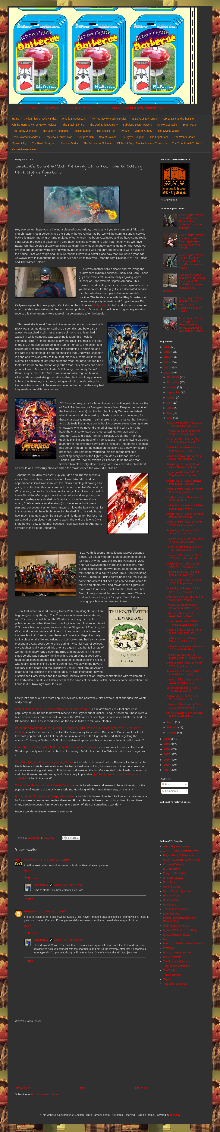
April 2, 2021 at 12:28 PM (55, 860)
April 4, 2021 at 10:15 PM (51, 911)
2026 (167, 347)
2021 (167, 372)
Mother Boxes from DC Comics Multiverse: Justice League (52, 709)
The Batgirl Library (73, 124)
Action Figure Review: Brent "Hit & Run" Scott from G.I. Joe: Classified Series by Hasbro (191, 261)
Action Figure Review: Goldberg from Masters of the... (185, 507)
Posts (167, 784)
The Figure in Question (176, 961)
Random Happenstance (177, 952)
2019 (167, 744)
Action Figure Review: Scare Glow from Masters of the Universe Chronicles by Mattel (191, 221)
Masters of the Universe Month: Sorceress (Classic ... (184, 490)
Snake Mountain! (167, 124)
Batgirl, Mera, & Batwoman (179, 855)
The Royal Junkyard (43, 143)
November (173, 382)
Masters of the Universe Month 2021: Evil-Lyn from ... (184, 457)
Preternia (168, 947)
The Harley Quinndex (24, 130)
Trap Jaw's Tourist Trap (58, 137)
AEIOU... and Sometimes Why (181, 850)
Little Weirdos (171, 913)
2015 (167, 764)
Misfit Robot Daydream (176, 925)
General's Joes (172, 886)
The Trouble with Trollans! (187, 143)
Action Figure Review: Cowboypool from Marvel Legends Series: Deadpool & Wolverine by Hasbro (191, 324)
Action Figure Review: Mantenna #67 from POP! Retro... (185, 648)
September (174, 392)
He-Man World (171, 895)
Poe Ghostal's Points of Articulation (183, 943)
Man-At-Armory (143, 130)
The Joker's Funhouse (55, 130)
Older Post (141, 1088)
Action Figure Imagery (176, 846)
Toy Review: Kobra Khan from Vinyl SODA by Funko (183, 432)
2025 (167, 352)
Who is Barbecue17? (74, 118)
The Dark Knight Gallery (104, 124)
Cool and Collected (174, 864)
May (170, 412)
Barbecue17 (40, 885)
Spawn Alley (19, 143)
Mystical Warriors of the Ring (180, 930)
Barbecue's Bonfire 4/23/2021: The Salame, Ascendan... (184, 474)
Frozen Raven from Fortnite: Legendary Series (45, 796)
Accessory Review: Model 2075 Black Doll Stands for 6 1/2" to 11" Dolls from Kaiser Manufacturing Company (184, 283)
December (173, 377)
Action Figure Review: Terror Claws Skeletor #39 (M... (183, 466)
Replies (32, 878)
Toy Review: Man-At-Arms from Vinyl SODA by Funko (184, 540)
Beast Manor (189, 124)
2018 (167, 749)
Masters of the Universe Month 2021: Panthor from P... (184, 524)
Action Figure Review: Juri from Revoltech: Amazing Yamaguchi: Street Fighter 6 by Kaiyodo (191, 241)
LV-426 (125, 130)
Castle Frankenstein (24, 149)
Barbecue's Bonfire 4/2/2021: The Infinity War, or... (183, 689)
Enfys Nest (100, 305)
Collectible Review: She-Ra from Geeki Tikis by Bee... (185, 598)
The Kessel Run (106, 130)
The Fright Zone (159, 137)
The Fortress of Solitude (97, 143)
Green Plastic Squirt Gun (177, 891)
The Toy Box (32, 860)
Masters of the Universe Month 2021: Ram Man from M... (184, 557)
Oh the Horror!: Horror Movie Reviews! (34, 124)
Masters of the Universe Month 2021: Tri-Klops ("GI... (184, 681)
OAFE (166, 938)
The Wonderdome (184, 137)
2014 (167, 769)
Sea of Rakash (107, 137)
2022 (167, 367)
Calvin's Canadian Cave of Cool (181, 859)
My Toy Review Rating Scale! (109, 118)
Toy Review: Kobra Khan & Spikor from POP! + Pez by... (184, 606)
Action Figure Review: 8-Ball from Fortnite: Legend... (183, 673)
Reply (27, 870)
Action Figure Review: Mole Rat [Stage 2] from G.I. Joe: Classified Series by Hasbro (191, 304)
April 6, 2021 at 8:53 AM (68, 939)
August (171, 397)
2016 (167, 759)
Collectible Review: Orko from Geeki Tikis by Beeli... (183, 615)
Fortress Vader (69, 143)
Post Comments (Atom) (44, 1094)
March (171, 722)
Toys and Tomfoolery (175, 983)
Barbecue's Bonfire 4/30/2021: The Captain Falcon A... (184, 424)
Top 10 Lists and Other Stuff (178, 118)
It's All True (169, 904)
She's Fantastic (172, 956)
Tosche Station (82, 130)
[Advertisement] (82, 1054)
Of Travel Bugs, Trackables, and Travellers (142, 143)
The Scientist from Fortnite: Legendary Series (44, 762)
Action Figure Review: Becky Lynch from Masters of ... (183, 590)
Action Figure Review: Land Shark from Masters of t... (182, 532)
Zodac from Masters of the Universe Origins (43, 785)
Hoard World (170, 900)
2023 (167, 362)
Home (15, 118)
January (172, 732)
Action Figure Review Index (40, 118)
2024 (167, 357)
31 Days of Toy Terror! (144, 118)
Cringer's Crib (86, 137)
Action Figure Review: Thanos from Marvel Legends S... (184, 482)
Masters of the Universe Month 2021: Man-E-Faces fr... (184, 706)
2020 (167, 738)
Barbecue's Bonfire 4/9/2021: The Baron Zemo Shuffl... (183, 623)
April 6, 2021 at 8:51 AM (68, 885)
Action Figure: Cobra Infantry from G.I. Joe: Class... (183, 449)
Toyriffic (167, 979)
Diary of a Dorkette (174, 873)
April (170, 418)
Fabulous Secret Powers (137, 124)
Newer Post (23, 1088)
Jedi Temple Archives (175, 909)
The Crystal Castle (168, 130)
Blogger (174, 1114)
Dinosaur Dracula (173, 877)
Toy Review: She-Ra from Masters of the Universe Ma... (185, 656)
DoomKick (169, 882)
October (172, 387)
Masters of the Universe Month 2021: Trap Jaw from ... (184, 664)
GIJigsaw (30, 911)
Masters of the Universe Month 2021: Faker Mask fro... (184, 631)
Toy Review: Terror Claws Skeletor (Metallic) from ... (182, 640)
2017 (167, 754)
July (169, 402)
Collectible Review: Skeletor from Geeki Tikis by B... (182, 573)
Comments (170, 791)
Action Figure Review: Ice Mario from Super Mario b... (185, 515)
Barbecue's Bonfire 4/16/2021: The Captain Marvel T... (184, 549)
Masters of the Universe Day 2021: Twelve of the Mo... (183, 441)
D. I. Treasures (172, 868)
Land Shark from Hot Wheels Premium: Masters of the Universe (56, 747)
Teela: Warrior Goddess (26, 137)
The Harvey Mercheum (176, 965)
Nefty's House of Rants (176, 934)
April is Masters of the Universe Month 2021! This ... (184, 714)
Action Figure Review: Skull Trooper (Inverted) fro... (182, 698)
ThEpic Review (172, 974)
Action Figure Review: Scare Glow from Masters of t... (183, 565)
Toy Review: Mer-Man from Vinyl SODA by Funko (185, 499)
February (172, 727)
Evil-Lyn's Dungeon (133, 137)
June (170, 407)
